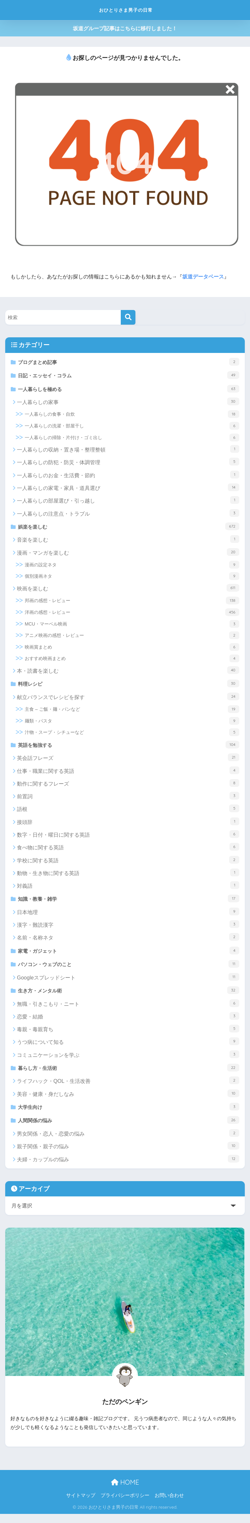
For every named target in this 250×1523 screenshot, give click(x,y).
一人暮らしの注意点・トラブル (128, 515)
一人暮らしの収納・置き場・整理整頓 (128, 451)
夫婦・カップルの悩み (128, 1168)
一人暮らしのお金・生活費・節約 (128, 476)
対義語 (128, 889)
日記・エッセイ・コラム (128, 376)
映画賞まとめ (132, 650)
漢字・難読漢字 (128, 929)
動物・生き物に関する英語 (128, 877)
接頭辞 (128, 825)
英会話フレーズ (128, 761)
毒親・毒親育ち (128, 1036)
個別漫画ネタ (132, 579)
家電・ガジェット (128, 955)
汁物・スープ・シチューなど (132, 736)
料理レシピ (128, 686)
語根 (128, 813)
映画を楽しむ (128, 591)
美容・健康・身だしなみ (128, 1101)
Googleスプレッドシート (128, 983)
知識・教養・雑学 (128, 903)
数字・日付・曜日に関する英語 (128, 838)
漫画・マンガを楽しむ (128, 555)
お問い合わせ (169, 1504)
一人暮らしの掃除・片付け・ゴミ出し (132, 439)
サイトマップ (80, 1504)
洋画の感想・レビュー (132, 615)
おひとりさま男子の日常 (126, 10)
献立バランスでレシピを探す (128, 700)
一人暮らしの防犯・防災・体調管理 (128, 464)
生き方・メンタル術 (128, 997)
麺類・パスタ (132, 724)
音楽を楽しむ (128, 542)
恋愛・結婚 (128, 1023)
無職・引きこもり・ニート (128, 1010)
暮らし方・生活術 (128, 1075)
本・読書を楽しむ (128, 673)
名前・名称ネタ (128, 942)
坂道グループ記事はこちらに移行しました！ (125, 28)
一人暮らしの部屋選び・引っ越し (128, 502)
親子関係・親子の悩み (128, 1155)
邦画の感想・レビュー (132, 603)
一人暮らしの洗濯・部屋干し (132, 428)
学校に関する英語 (128, 864)
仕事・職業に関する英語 (128, 774)
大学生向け (128, 1114)
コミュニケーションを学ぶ (128, 1061)
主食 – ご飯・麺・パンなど (132, 713)
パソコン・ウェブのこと (128, 970)
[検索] (128, 317)
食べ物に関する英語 (128, 851)
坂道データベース (203, 276)
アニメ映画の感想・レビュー (132, 638)
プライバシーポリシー (125, 1504)
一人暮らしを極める (128, 390)
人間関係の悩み (128, 1129)
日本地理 (128, 916)
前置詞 (128, 800)
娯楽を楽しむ (128, 528)
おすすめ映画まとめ (132, 661)
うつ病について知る (128, 1048)
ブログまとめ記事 (128, 362)
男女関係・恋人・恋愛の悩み (128, 1142)
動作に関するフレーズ (128, 787)
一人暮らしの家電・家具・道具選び (128, 489)
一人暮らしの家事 (128, 404)
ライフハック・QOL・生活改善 (128, 1088)
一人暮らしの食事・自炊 (132, 416)
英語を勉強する (128, 748)
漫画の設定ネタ (132, 568)
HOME (125, 1491)
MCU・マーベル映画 (132, 626)
